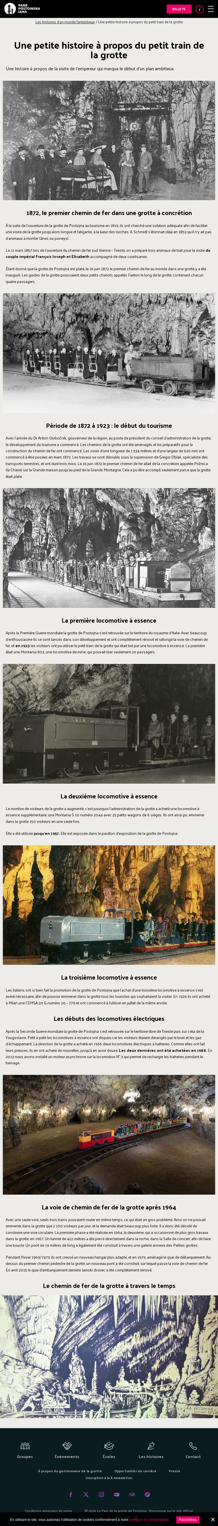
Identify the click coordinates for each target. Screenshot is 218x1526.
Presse (174, 1471)
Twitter (86, 1494)
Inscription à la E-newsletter (109, 1478)
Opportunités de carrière (135, 1471)
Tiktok (147, 1494)
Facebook (70, 1494)
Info (200, 9)
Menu (211, 9)
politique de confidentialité (149, 1520)
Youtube (116, 1494)
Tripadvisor (132, 1494)
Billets (179, 9)
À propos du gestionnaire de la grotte (70, 1471)
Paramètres (188, 1520)
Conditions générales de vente (48, 1511)
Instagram (101, 1494)
